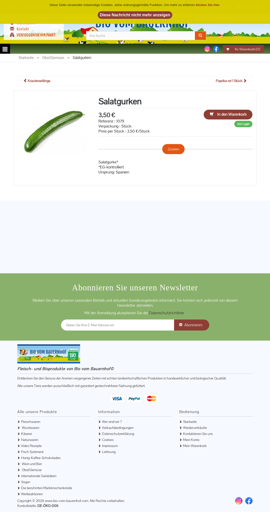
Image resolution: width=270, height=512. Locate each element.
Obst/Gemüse (31, 470)
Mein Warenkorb (194, 445)
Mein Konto (191, 439)
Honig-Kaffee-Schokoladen (41, 458)
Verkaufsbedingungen (117, 427)
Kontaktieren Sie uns (198, 433)
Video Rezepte (31, 445)
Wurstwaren (30, 427)
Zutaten (173, 149)
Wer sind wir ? (112, 421)
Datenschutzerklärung (118, 433)
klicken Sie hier (208, 5)
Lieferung (109, 452)
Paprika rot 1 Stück (231, 81)
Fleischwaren (30, 421)
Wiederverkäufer (195, 427)
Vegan (25, 482)
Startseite (190, 421)
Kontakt (23, 29)
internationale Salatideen (38, 476)
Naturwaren (29, 439)
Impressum (110, 445)
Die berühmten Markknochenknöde (46, 488)
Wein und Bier (31, 464)
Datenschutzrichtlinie (167, 312)
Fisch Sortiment (32, 452)
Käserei (26, 433)
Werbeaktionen (32, 494)
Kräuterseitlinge (36, 81)
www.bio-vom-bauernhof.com (66, 500)
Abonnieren (193, 325)
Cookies (108, 439)
